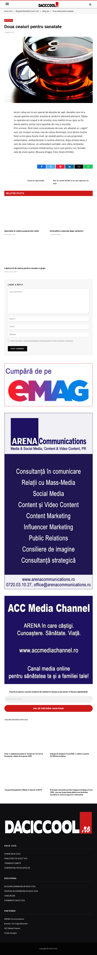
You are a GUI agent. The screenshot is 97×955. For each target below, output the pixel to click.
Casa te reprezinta (35, 180)
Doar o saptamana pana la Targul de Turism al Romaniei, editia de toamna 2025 (23, 755)
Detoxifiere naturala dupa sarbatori (66, 231)
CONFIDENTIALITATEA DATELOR (17, 868)
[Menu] (8, 4)
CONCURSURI (9, 896)
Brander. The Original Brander (16, 924)
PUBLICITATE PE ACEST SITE (15, 859)
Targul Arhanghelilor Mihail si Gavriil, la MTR (23, 790)
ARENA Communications (14, 919)
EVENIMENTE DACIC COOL (14, 900)
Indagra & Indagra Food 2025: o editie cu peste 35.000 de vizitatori (69, 755)
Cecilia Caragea (10, 933)
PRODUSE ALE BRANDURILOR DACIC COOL (21, 891)
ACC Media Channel (12, 928)
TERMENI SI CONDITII (12, 863)
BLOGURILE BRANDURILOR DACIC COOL (20, 886)
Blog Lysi (8, 20)
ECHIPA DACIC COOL (12, 854)
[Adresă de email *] (48, 699)
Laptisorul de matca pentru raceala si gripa (24, 268)
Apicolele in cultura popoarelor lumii (21, 231)
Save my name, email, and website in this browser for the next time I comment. (42, 341)
